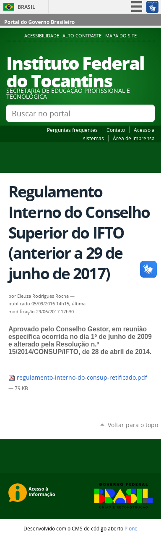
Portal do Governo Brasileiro (39, 22)
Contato (115, 129)
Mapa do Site (121, 36)
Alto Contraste (81, 36)
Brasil (26, 6)
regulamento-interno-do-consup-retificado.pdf (77, 377)
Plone (131, 528)
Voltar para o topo (133, 425)
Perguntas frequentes (72, 129)
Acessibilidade (41, 36)
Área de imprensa (134, 138)
